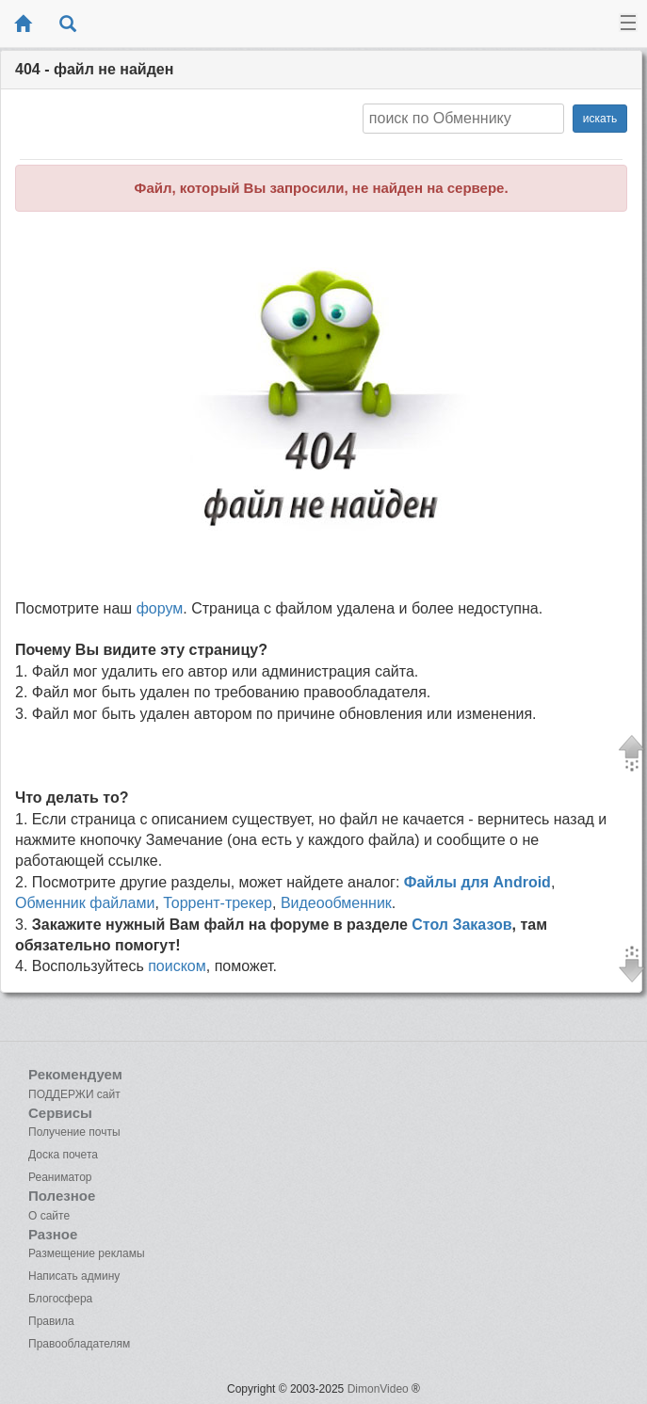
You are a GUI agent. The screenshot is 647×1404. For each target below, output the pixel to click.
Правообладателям (79, 1343)
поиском (177, 966)
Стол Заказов (461, 925)
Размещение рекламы (86, 1253)
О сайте (49, 1215)
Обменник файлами (84, 903)
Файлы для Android (477, 882)
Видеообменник (336, 903)
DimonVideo (378, 1389)
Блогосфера (60, 1298)
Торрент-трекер (217, 903)
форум (160, 608)
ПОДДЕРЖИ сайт (74, 1094)
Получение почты (74, 1132)
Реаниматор (60, 1177)
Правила (51, 1321)
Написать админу (74, 1276)
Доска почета (63, 1154)
